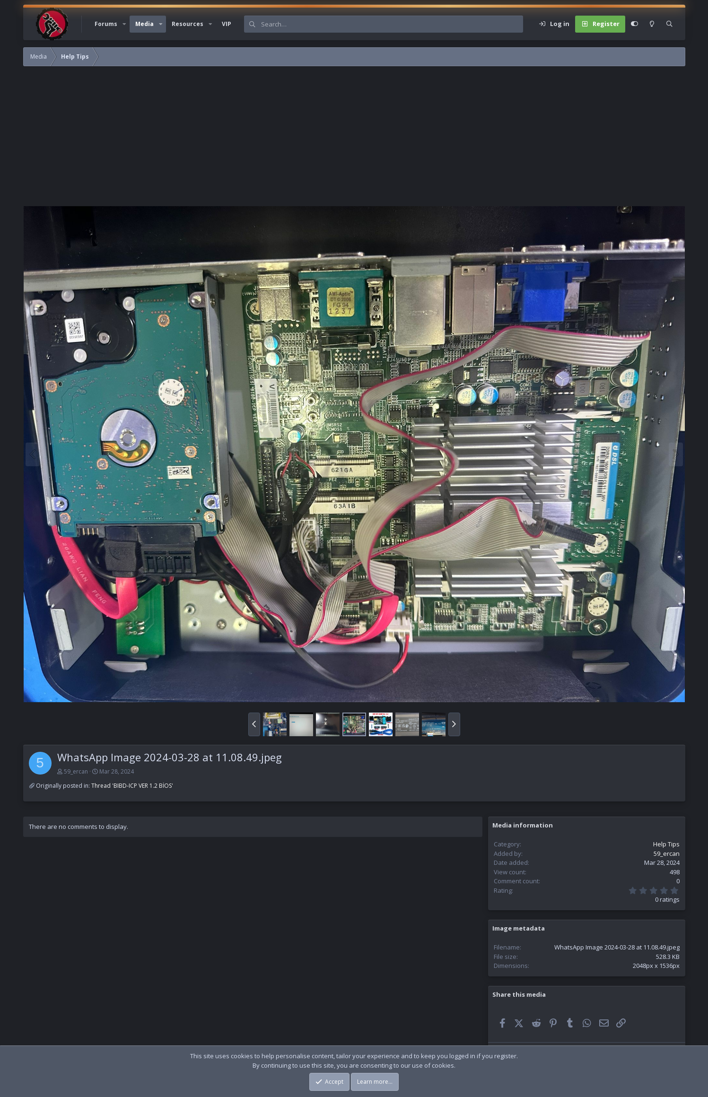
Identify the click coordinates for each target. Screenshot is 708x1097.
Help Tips (666, 844)
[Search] (392, 24)
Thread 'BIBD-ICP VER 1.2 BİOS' (132, 786)
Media (144, 24)
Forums (106, 24)
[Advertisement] (307, 139)
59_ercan (76, 771)
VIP (226, 24)
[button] (124, 24)
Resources (187, 24)
